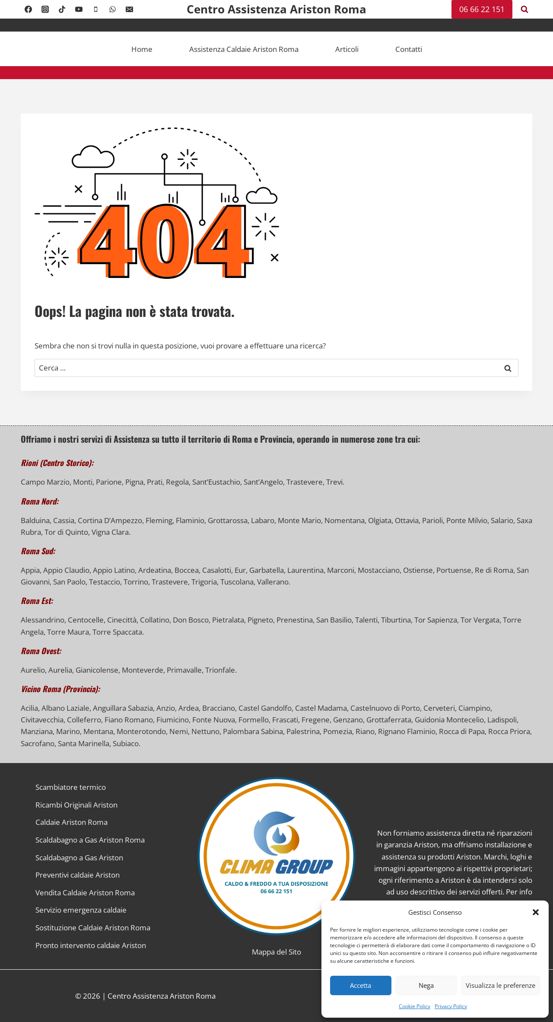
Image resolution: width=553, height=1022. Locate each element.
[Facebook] (28, 9)
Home (142, 49)
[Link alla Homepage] (277, 856)
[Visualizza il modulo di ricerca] (524, 9)
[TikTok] (61, 9)
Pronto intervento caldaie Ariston (90, 945)
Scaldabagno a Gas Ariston (79, 857)
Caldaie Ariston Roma (71, 822)
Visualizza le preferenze (500, 985)
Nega (426, 985)
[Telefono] (95, 9)
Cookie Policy (414, 1006)
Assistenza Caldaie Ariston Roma (244, 49)
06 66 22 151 (482, 9)
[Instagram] (45, 9)
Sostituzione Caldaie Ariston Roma (92, 928)
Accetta (360, 985)
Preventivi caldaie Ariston (77, 875)
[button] (535, 912)
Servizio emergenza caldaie (81, 910)
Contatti (408, 49)
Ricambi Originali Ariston (76, 805)
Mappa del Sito (276, 952)
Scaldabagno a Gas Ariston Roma (90, 840)
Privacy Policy (451, 1006)
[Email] (129, 9)
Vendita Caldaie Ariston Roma (85, 892)
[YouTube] (78, 9)
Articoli (347, 49)
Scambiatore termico (70, 787)
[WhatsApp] (112, 9)
